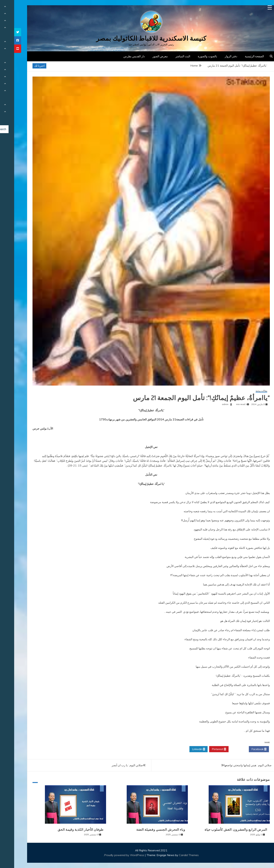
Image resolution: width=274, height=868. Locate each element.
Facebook (244, 749)
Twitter (224, 749)
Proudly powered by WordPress (110, 855)
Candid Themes (175, 855)
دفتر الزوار (217, 56)
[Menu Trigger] (255, 7)
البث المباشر (168, 56)
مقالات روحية (247, 391)
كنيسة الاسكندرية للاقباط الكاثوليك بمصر (137, 38)
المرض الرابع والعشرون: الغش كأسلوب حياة (221, 829)
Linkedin (184, 749)
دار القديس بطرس (120, 56)
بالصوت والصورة (193, 56)
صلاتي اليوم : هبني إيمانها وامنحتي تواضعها (233, 765)
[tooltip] (3, 32)
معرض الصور (146, 56)
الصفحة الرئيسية (240, 56)
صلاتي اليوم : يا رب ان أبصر (113, 765)
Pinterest (205, 749)
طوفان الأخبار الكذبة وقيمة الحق (66, 829)
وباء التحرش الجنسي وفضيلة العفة (146, 829)
